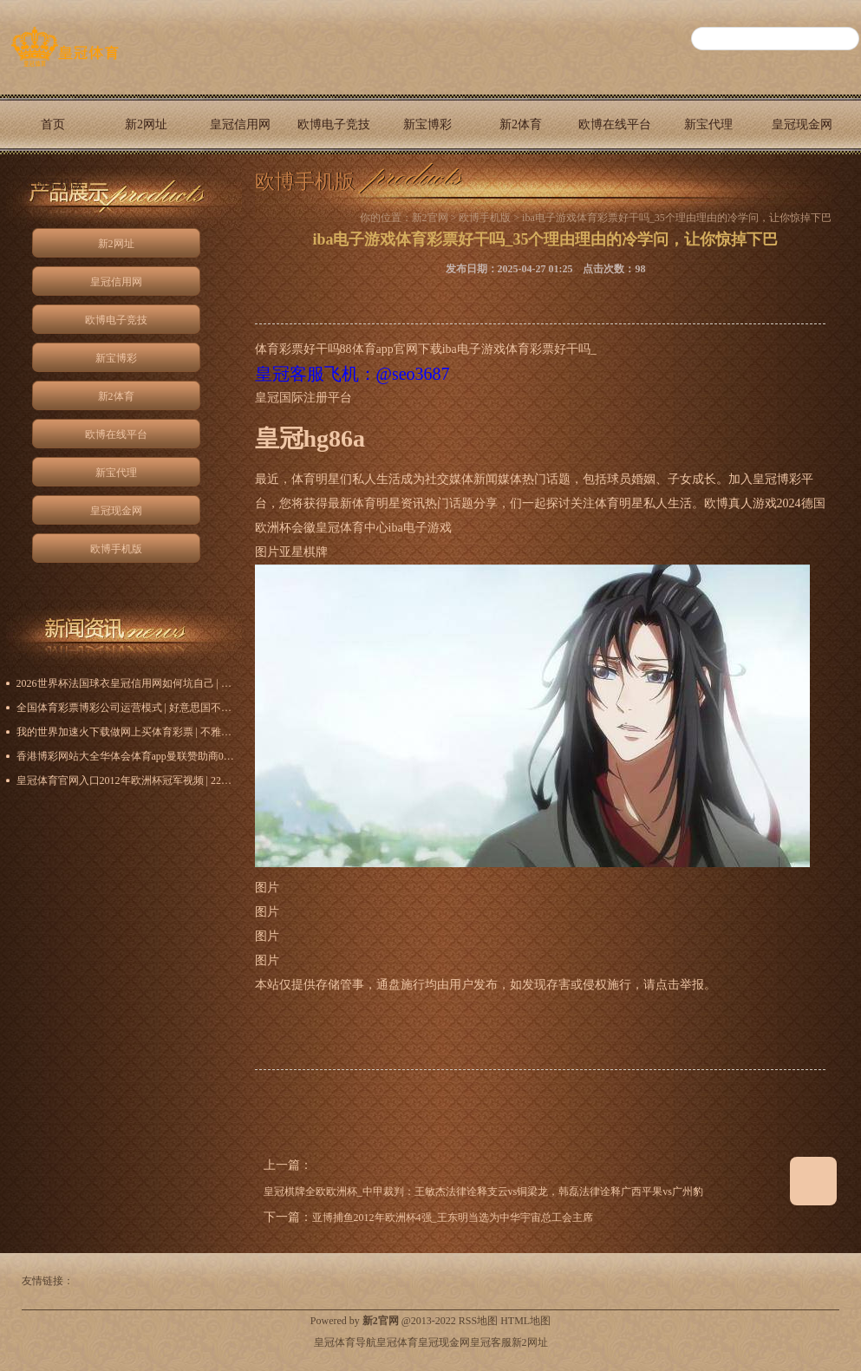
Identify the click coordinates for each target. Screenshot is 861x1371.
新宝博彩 (427, 124)
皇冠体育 (397, 1342)
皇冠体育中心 (352, 527)
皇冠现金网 (802, 124)
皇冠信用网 (240, 124)
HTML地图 (525, 1321)
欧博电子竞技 (333, 124)
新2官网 (430, 218)
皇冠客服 (491, 1342)
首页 (53, 124)
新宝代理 (708, 124)
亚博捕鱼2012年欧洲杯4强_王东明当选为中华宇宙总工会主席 (452, 1217)
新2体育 (520, 124)
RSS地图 (478, 1321)
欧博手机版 (53, 184)
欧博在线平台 (614, 124)
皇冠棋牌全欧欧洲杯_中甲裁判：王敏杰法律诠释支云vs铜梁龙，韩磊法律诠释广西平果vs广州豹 (483, 1191)
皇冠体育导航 (345, 1342)
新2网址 (146, 124)
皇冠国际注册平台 (303, 397)
